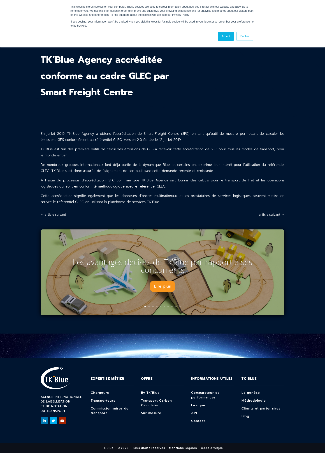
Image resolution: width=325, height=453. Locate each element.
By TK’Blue (150, 392)
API (194, 413)
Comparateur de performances (205, 395)
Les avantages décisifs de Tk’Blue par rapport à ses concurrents (162, 266)
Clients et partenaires (261, 408)
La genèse (250, 392)
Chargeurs (100, 392)
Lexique (198, 405)
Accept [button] (226, 36)
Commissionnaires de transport (110, 411)
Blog (245, 416)
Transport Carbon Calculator (156, 403)
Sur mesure (151, 413)
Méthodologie (253, 400)
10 (180, 306)
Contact (198, 421)
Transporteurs (103, 400)
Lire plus (162, 286)
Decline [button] (244, 36)
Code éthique (212, 448)
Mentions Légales (183, 448)
